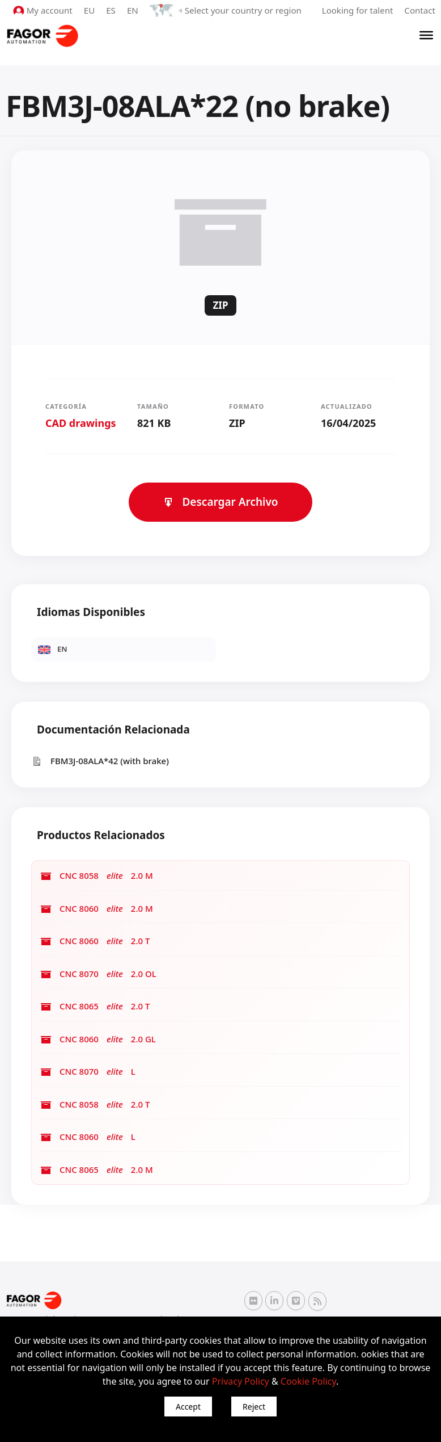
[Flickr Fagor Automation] (253, 1300)
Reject (254, 1406)
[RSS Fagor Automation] (317, 1301)
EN (133, 10)
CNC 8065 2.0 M (96, 1169)
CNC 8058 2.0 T (95, 1104)
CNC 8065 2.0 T (95, 1006)
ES (112, 10)
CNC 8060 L (87, 1136)
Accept (188, 1406)
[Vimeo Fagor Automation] (296, 1300)
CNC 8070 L (87, 1071)
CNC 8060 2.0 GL (98, 1039)
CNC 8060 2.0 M (96, 908)
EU (90, 10)
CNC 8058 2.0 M (96, 875)
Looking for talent (357, 10)
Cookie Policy (308, 1381)
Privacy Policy (240, 1381)
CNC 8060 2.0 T (95, 941)
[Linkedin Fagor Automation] (274, 1300)
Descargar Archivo (220, 501)
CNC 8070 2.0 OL (98, 973)
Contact (420, 10)
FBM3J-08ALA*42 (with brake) (100, 761)
